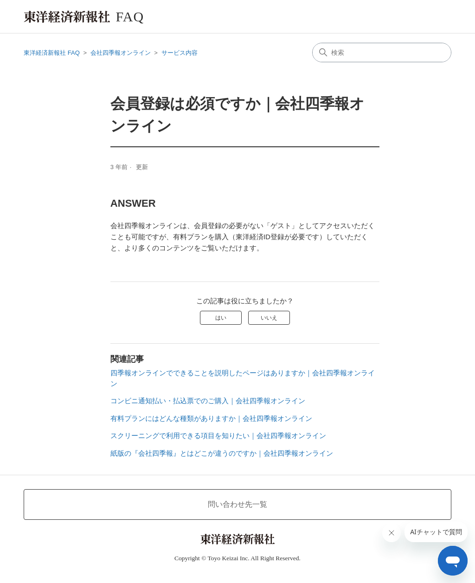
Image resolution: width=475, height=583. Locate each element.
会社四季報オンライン (120, 52)
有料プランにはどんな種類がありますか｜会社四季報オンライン (211, 418)
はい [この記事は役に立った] (220, 317)
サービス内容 (179, 52)
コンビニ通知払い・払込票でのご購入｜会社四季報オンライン (207, 401)
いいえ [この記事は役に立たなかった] (269, 317)
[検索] (382, 52)
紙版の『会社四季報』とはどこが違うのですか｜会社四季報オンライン (221, 453)
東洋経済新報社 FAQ (52, 52)
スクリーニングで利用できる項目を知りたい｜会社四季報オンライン (218, 435)
